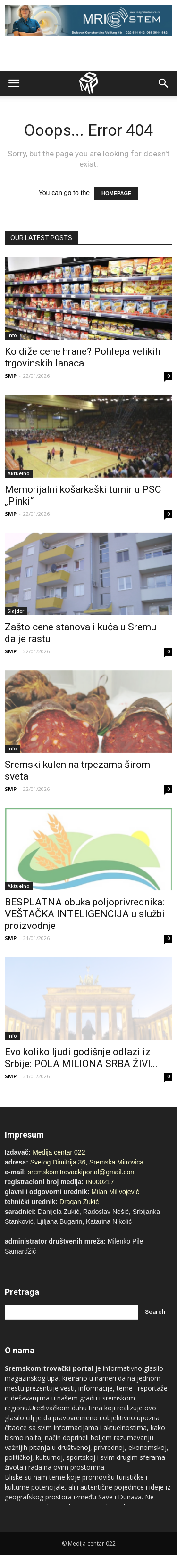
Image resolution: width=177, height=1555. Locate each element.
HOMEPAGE (116, 193)
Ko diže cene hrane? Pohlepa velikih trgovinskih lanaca (82, 357)
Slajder (16, 611)
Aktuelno (19, 473)
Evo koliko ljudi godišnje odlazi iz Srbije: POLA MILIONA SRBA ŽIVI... (81, 1057)
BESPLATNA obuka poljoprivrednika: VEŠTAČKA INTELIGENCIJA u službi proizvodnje (85, 913)
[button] (164, 83)
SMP (11, 375)
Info (12, 335)
